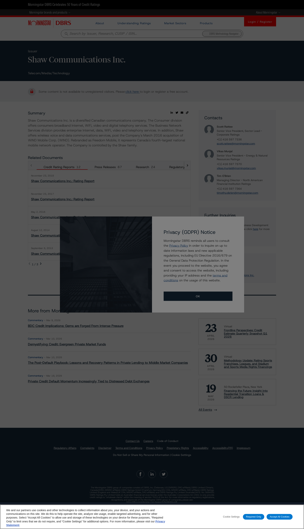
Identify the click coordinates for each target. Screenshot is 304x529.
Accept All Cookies (279, 516)
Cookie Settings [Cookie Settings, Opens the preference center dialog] (231, 516)
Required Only (253, 516)
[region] (152, 517)
